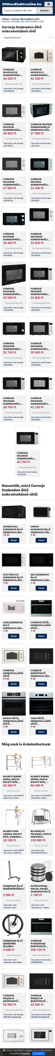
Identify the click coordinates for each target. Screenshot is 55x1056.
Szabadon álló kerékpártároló (14, 887)
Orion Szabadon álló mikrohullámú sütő (41, 531)
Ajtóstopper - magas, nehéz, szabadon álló (40, 888)
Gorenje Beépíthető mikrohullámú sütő (41, 675)
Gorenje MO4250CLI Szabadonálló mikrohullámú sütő (41, 75)
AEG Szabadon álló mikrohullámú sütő (41, 579)
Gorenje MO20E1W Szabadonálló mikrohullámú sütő (13, 184)
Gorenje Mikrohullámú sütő (13, 673)
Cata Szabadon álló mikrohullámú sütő (13, 627)
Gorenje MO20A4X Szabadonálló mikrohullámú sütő (13, 403)
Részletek (25, 1053)
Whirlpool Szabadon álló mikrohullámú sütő (13, 531)
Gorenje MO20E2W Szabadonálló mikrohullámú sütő (41, 239)
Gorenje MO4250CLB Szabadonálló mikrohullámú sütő (13, 75)
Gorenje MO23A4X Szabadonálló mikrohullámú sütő (27, 458)
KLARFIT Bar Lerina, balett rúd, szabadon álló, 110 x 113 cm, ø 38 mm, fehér (13, 836)
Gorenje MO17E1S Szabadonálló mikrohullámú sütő (41, 128)
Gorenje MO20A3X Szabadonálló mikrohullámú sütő (41, 294)
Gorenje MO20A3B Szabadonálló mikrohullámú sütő (13, 349)
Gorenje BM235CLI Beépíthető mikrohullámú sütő (13, 1001)
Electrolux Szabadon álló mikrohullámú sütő (13, 579)
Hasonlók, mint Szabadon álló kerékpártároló (10, 907)
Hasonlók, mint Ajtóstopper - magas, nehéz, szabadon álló (40, 907)
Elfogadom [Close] (38, 1053)
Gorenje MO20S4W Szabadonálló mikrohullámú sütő (41, 403)
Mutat (13, 540)
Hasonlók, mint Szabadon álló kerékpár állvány (13, 962)
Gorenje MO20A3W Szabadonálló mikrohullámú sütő (13, 294)
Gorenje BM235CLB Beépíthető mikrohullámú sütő (41, 1001)
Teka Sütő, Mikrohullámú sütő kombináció (41, 722)
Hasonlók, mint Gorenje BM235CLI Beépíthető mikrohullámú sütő (13, 1017)
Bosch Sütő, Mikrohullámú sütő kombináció (13, 722)
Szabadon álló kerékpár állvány (13, 943)
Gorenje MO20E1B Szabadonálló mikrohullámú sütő (13, 239)
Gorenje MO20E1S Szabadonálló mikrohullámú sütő (41, 184)
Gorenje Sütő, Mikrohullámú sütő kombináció (41, 627)
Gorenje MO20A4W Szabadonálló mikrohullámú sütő (41, 349)
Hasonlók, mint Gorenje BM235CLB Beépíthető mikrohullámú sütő (41, 1017)
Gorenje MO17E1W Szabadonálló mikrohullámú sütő (13, 130)
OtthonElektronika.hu (22, 3)
